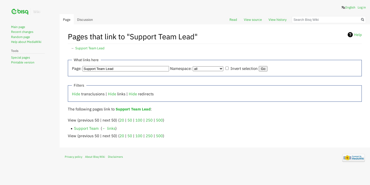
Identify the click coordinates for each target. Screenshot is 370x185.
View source (253, 19)
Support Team (86, 128)
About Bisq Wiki (95, 157)
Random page (20, 37)
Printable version (22, 62)
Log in (362, 7)
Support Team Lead (90, 48)
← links (108, 128)
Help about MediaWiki (26, 42)
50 (129, 120)
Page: (76, 68)
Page (66, 19)
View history (277, 19)
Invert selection (244, 68)
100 (138, 120)
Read (233, 19)
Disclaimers (115, 157)
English (350, 7)
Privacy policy (73, 157)
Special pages (20, 57)
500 (159, 120)
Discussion (85, 19)
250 (149, 120)
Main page (18, 27)
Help (358, 34)
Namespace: (181, 68)
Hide (76, 93)
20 (121, 120)
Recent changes (22, 32)
